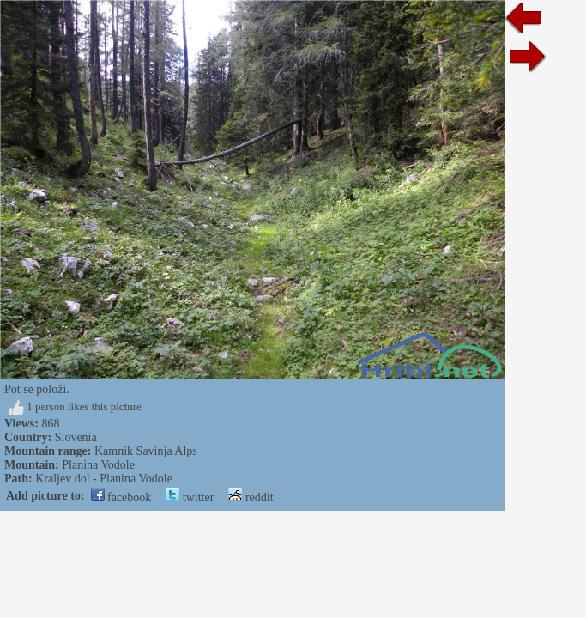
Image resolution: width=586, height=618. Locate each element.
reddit (250, 497)
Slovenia (76, 437)
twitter (190, 497)
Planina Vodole (98, 464)
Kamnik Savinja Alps (145, 451)
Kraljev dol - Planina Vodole (103, 478)
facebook (121, 497)
